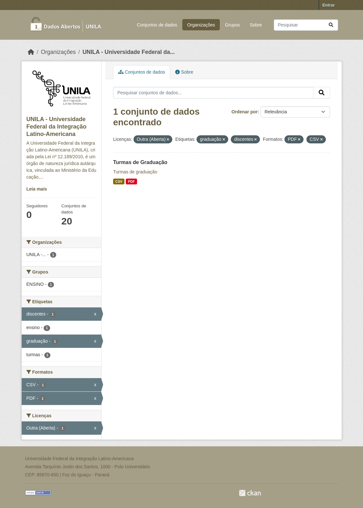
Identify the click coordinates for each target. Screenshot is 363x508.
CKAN (250, 493)
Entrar (328, 5)
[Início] (31, 52)
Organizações (201, 24)
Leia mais (37, 189)
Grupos (232, 24)
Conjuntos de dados (157, 24)
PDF (131, 181)
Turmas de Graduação (140, 162)
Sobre (256, 24)
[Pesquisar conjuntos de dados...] (306, 25)
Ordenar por (244, 111)
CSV (119, 181)
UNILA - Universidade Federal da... (128, 52)
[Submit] (331, 25)
